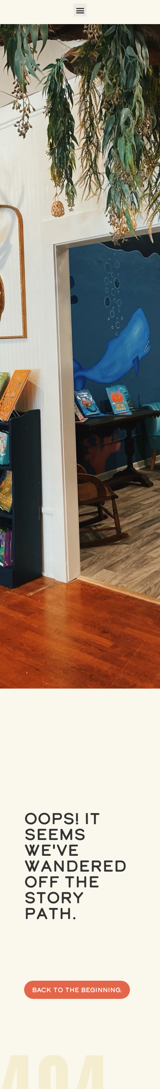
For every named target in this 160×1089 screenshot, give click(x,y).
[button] (80, 10)
